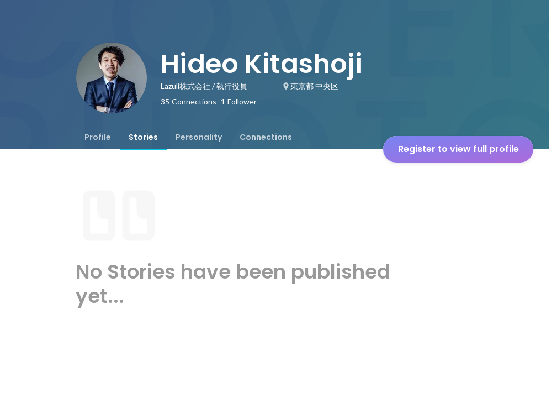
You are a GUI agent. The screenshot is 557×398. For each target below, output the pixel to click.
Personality (199, 137)
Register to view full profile (458, 149)
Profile (97, 137)
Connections (266, 137)
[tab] (98, 137)
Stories (143, 137)
